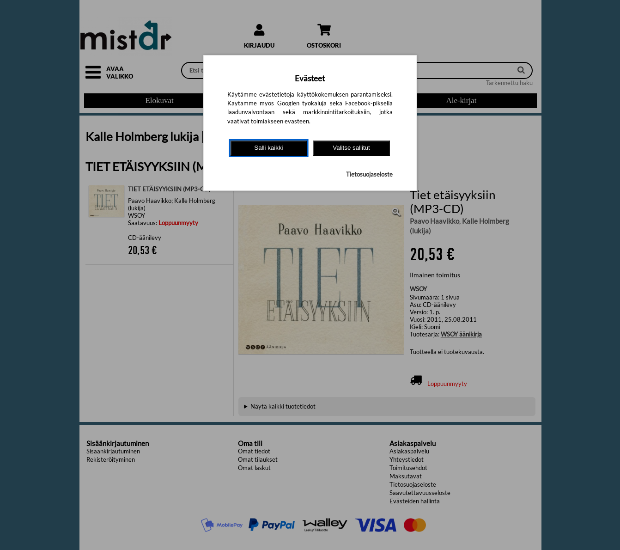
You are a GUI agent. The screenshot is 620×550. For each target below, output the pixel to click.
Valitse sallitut (351, 147)
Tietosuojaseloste (369, 174)
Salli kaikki (268, 147)
